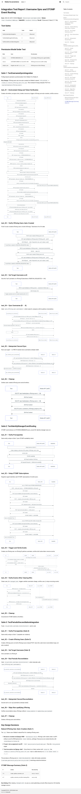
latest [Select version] (22, 2)
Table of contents (68, 9)
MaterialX (8, 792)
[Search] (71, 1)
